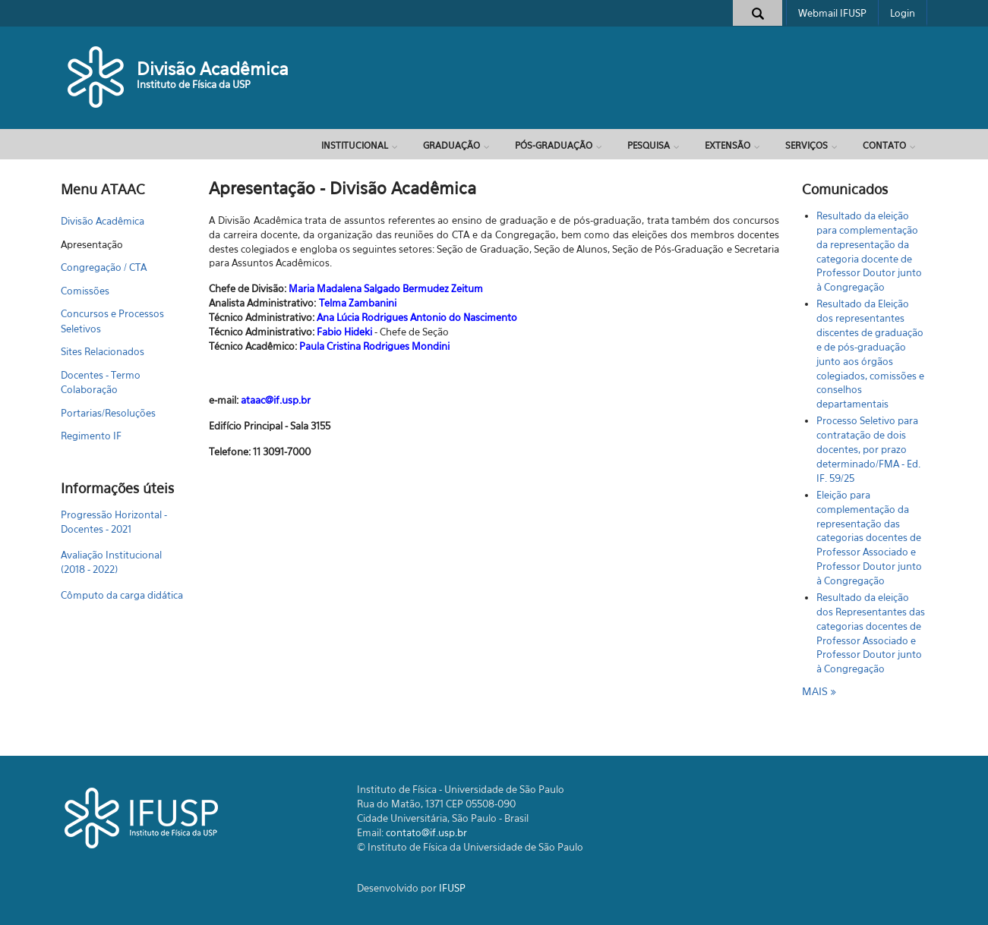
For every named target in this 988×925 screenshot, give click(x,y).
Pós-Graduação (553, 145)
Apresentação (92, 244)
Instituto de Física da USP (194, 84)
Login (902, 13)
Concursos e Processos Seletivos (112, 321)
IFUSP (452, 888)
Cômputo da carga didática (122, 595)
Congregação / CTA (104, 267)
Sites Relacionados (102, 351)
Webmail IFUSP (832, 13)
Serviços (806, 145)
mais (816, 690)
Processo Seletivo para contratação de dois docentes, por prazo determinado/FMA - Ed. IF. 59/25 (868, 448)
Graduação (451, 145)
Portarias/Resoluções (108, 413)
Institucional (354, 145)
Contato (884, 145)
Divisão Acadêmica (213, 68)
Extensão (727, 145)
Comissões (85, 291)
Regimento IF (91, 435)
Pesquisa (648, 145)
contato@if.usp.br (426, 832)
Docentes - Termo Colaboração (100, 382)
